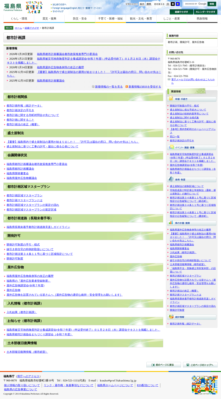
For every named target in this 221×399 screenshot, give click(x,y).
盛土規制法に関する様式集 (184, 117)
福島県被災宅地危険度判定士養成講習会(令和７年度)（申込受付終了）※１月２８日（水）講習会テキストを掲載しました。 (83, 329)
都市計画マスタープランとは (24, 200)
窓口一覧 (175, 136)
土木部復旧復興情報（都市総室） (27, 351)
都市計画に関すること (20, 119)
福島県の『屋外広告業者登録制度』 (29, 280)
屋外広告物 (13, 290)
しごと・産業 (171, 18)
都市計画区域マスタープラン (24, 195)
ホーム (18, 28)
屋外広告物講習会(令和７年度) (25, 285)
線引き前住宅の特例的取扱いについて (30, 249)
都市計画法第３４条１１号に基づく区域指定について (40, 253)
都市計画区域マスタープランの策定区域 (31, 209)
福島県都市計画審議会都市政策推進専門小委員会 (67, 54)
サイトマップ (76, 11)
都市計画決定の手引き (20, 110)
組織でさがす (181, 11)
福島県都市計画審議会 (51, 80)
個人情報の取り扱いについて (22, 385)
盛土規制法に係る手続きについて (188, 109)
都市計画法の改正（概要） (23, 124)
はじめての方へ (76, 4)
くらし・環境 (19, 18)
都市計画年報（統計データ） (24, 105)
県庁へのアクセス (28, 376)
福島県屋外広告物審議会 (22, 178)
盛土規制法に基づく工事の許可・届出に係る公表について (42, 146)
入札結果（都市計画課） (22, 312)
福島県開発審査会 (18, 173)
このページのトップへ (200, 364)
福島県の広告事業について (20, 389)
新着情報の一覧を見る (109, 86)
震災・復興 (49, 18)
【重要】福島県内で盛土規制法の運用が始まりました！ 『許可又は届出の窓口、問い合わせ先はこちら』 (73, 141)
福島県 (12, 7)
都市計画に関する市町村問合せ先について (33, 115)
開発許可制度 (15, 258)
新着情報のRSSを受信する (145, 86)
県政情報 (202, 18)
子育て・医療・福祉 (110, 18)
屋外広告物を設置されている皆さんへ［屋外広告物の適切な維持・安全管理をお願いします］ (65, 294)
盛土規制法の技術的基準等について (189, 113)
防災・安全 (80, 18)
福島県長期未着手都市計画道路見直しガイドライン (38, 227)
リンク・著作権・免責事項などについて (68, 385)
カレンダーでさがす (206, 11)
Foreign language (76, 8)
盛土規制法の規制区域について (187, 186)
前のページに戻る (163, 364)
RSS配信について (147, 385)
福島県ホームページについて (115, 385)
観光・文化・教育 (141, 18)
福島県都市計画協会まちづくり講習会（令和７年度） (40, 334)
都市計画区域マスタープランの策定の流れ (33, 204)
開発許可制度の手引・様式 (23, 244)
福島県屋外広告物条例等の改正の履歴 (60, 67)
